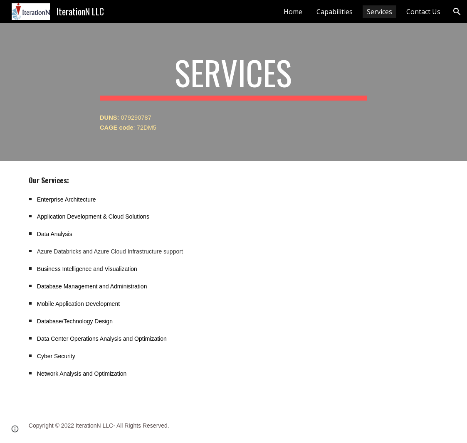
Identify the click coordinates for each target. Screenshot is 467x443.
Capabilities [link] (334, 11)
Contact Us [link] (423, 11)
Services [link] (379, 11)
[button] (457, 12)
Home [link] (293, 11)
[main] (233, 76)
